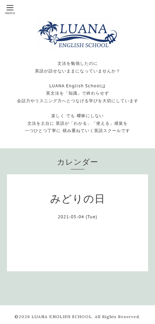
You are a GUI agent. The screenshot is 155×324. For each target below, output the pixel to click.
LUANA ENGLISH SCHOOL (61, 316)
